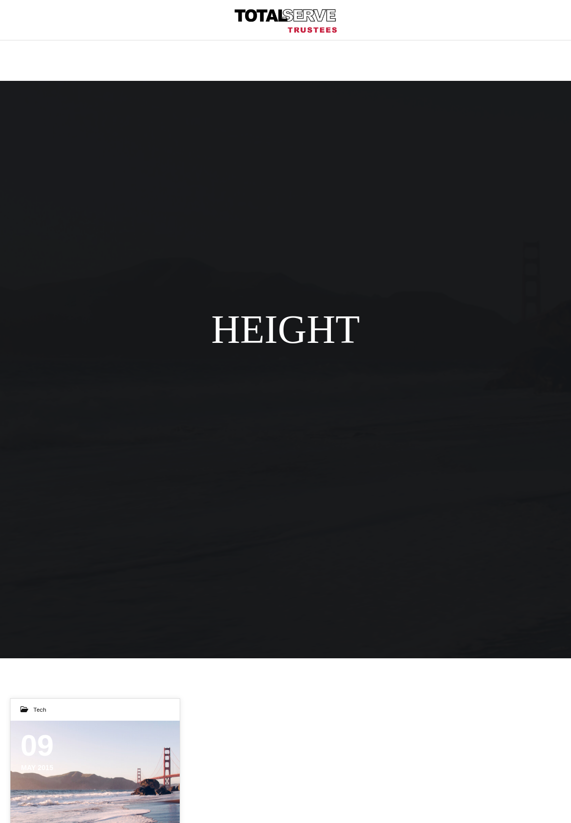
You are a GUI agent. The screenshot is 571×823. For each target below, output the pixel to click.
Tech (39, 709)
